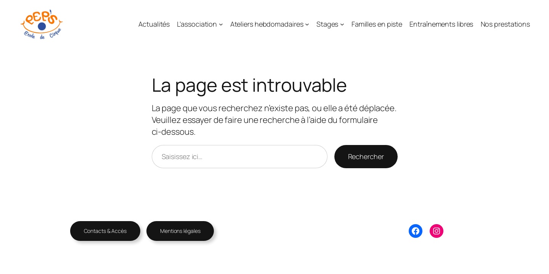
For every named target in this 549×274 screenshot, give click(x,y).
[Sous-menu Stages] (342, 24)
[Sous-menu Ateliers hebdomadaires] (307, 24)
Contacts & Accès (105, 230)
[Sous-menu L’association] (221, 24)
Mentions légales (180, 230)
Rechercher (366, 156)
